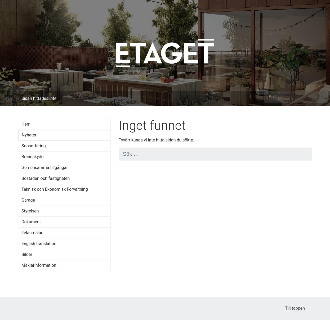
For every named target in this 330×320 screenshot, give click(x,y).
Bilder (26, 254)
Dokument (31, 221)
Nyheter (29, 134)
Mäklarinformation (38, 265)
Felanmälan (32, 232)
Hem (8, 98)
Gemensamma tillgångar (44, 167)
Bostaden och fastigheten (45, 178)
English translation (38, 243)
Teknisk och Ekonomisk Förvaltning (54, 189)
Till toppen (298, 308)
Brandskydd (32, 156)
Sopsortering (33, 145)
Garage (28, 200)
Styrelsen (30, 211)
